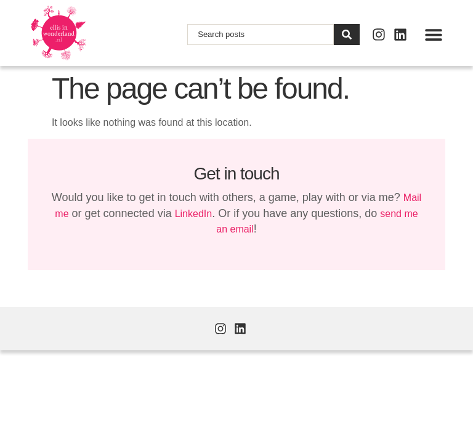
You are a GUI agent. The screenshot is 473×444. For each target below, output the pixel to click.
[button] (433, 34)
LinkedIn (193, 213)
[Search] (347, 34)
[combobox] (260, 34)
